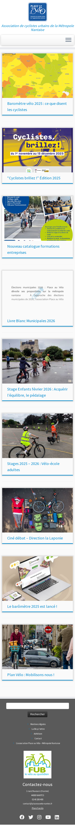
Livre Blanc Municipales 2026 (31, 320)
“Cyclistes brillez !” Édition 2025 (33, 177)
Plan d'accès (37, 808)
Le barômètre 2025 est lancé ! (32, 606)
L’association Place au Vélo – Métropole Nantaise (38, 743)
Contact (38, 738)
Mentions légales (38, 724)
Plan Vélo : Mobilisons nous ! (30, 674)
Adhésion (38, 733)
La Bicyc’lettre (38, 729)
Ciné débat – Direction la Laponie (35, 537)
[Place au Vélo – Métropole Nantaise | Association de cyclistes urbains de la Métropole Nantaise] (37, 12)
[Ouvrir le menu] (68, 40)
